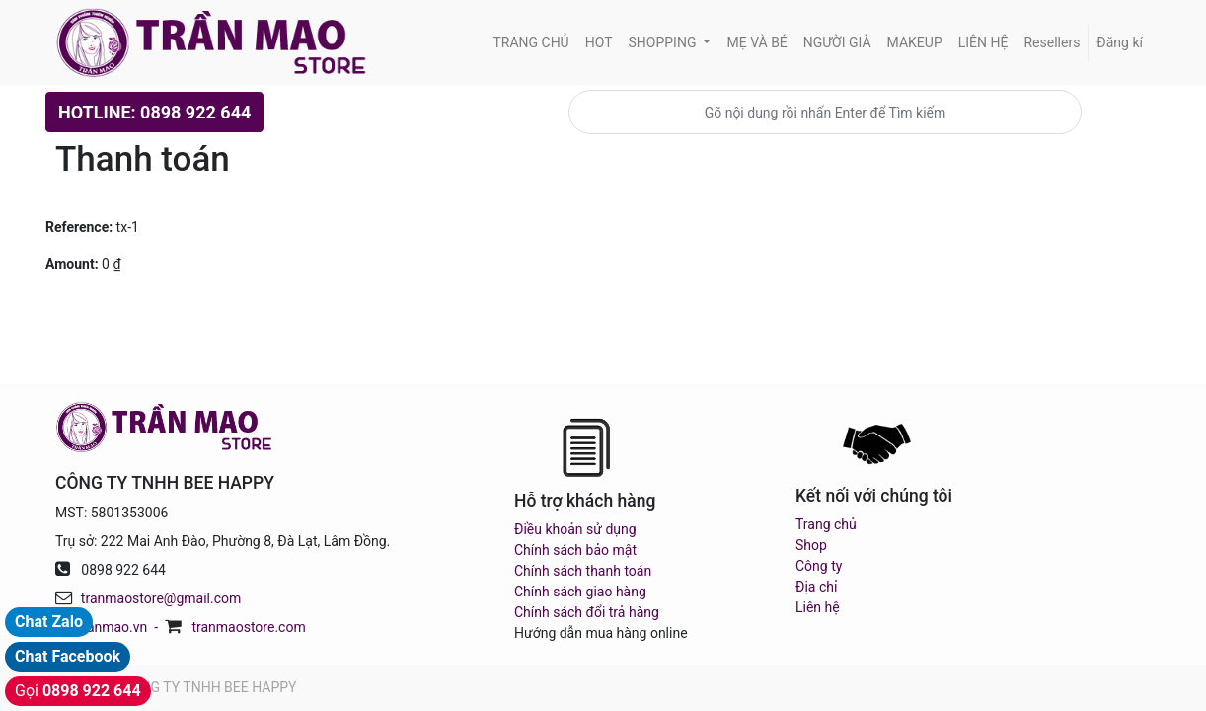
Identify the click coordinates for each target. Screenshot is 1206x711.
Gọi (78, 690)
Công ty (818, 566)
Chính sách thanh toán (582, 571)
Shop (811, 545)
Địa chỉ (816, 586)
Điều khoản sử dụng (575, 529)
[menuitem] (530, 43)
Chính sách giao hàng (580, 591)
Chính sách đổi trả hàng (586, 612)
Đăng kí (1119, 42)
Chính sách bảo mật (575, 550)
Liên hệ (817, 607)
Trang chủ (826, 524)
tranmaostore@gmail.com (161, 598)
